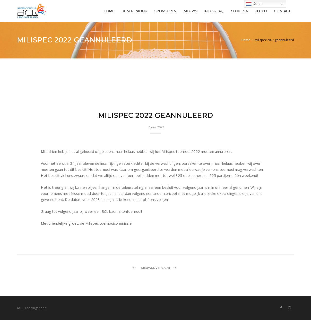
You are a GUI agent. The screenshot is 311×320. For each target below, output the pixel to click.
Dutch (254, 4)
